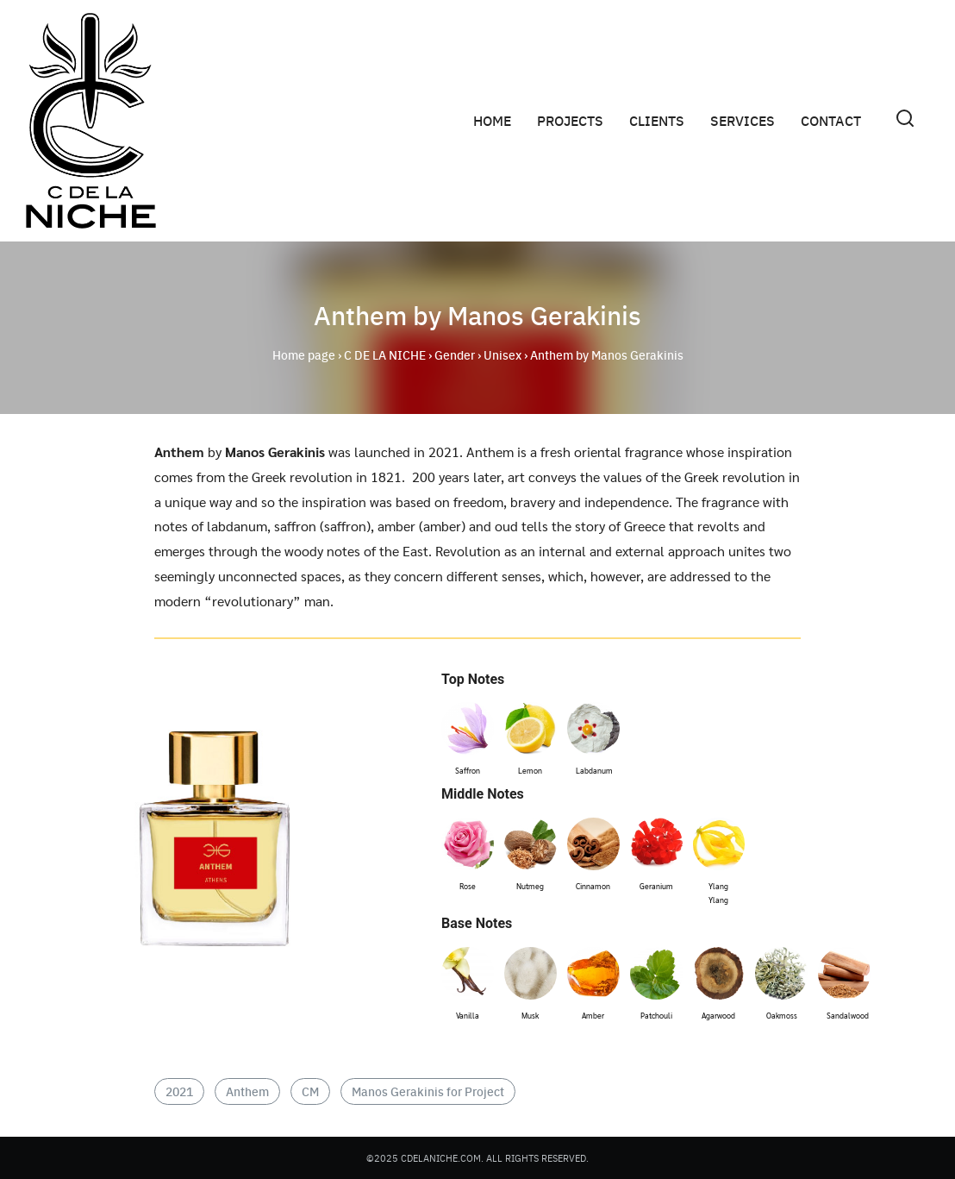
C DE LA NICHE (385, 354)
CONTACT (831, 120)
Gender (454, 354)
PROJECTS (570, 120)
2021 (179, 1091)
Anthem (247, 1091)
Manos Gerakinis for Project (428, 1091)
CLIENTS (656, 120)
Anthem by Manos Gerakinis (477, 314)
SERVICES (742, 120)
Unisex (502, 354)
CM (310, 1091)
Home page (303, 354)
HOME (492, 120)
